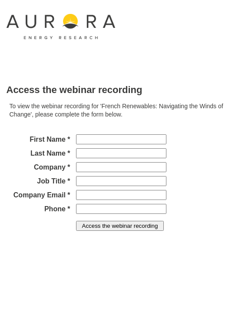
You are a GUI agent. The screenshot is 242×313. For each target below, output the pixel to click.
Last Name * (50, 153)
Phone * (57, 209)
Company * (52, 167)
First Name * (50, 139)
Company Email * (41, 195)
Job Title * (53, 181)
